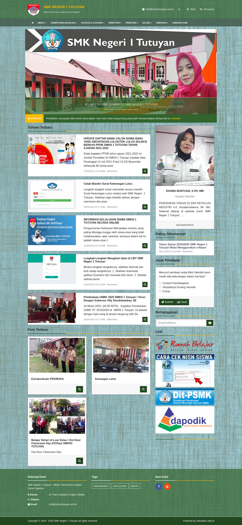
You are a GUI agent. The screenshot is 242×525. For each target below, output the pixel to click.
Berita (134, 486)
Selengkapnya (185, 225)
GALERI (147, 23)
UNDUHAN (162, 23)
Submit (167, 302)
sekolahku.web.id (205, 520)
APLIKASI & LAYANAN (93, 23)
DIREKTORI (115, 23)
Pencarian (207, 9)
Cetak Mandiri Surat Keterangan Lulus (108, 183)
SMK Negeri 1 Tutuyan (65, 520)
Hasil (182, 302)
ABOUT (42, 23)
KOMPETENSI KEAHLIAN (64, 23)
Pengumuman (100, 486)
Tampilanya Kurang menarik (179, 287)
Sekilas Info (120, 486)
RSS (191, 9)
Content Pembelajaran (175, 283)
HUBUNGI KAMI (179, 23)
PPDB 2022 (132, 23)
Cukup (166, 291)
